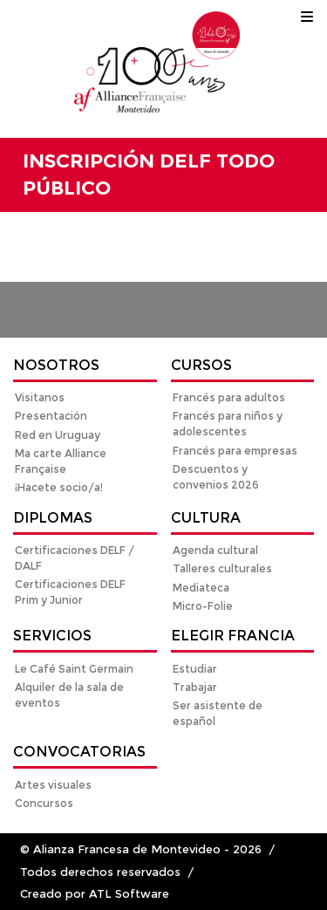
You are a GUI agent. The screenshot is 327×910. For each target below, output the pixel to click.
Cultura (206, 518)
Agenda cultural (215, 550)
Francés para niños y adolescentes (228, 423)
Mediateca (201, 587)
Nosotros (56, 365)
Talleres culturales (222, 568)
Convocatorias (79, 751)
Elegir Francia (233, 635)
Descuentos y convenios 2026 (216, 476)
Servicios (52, 635)
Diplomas (52, 518)
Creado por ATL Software (94, 893)
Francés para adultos (229, 397)
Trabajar (195, 687)
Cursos (201, 365)
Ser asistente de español (217, 713)
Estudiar (195, 668)
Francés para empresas (235, 450)
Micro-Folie (203, 605)
